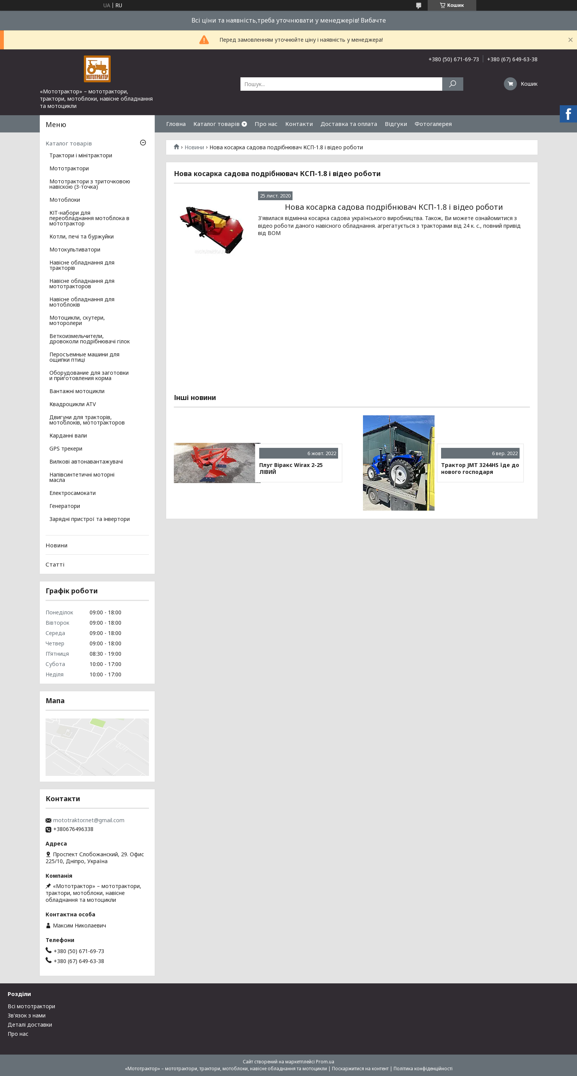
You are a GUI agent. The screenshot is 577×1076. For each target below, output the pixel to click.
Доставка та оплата (348, 123)
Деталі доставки (30, 1024)
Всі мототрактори (31, 1006)
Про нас (266, 123)
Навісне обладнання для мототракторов (81, 284)
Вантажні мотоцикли (77, 392)
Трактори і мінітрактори (80, 156)
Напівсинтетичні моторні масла (81, 477)
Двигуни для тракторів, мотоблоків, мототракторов (87, 420)
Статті (55, 564)
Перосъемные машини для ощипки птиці (84, 357)
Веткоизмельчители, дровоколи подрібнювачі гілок (89, 339)
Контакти (299, 123)
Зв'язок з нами (27, 1015)
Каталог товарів (216, 123)
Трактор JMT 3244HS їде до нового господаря (480, 468)
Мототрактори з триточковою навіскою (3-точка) (89, 184)
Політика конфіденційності (423, 1068)
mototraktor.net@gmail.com (88, 820)
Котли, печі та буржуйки (81, 237)
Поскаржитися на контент (360, 1068)
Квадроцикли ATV (72, 405)
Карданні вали (68, 436)
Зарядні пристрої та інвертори (89, 519)
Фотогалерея (433, 123)
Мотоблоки (64, 200)
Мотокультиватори (74, 250)
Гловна (176, 123)
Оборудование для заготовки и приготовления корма (89, 376)
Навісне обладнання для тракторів (81, 265)
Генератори (64, 506)
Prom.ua (325, 1061)
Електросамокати (72, 493)
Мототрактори (69, 169)
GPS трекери (65, 449)
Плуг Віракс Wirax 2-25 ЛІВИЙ (291, 468)
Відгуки (396, 123)
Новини (194, 147)
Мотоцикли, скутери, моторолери (77, 321)
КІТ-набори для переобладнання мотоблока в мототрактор (89, 218)
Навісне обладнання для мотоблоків (81, 302)
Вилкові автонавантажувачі (86, 462)
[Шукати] (452, 84)
